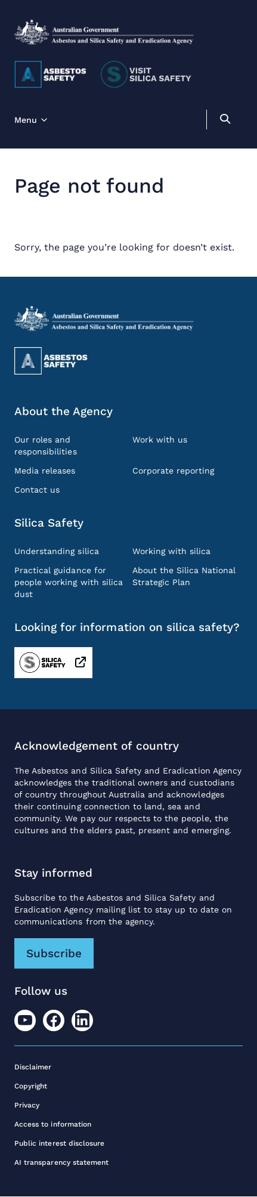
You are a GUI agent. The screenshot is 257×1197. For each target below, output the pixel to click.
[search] (225, 120)
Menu (25, 120)
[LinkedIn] (82, 1020)
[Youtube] (25, 1020)
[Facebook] (53, 1020)
